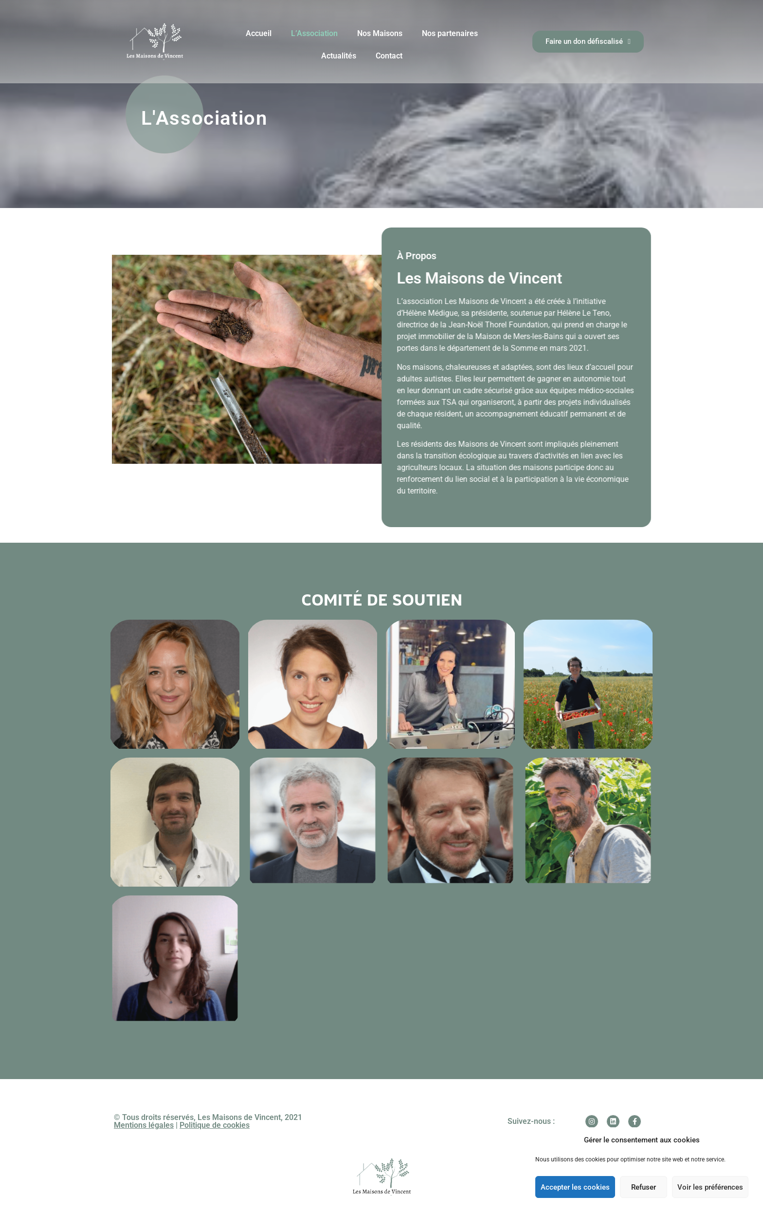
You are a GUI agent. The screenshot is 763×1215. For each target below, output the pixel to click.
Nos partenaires (450, 33)
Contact (389, 55)
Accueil (259, 33)
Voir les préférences (710, 1187)
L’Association (314, 33)
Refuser (643, 1187)
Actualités (338, 55)
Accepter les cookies (575, 1187)
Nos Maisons (379, 33)
